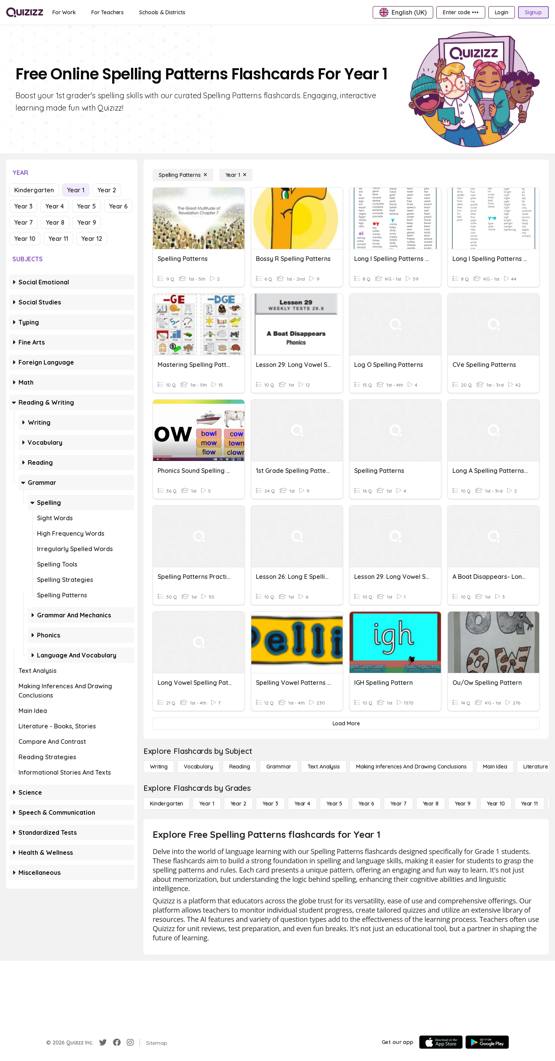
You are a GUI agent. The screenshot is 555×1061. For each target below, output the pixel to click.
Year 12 (91, 238)
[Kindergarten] (166, 803)
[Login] (501, 12)
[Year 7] (398, 803)
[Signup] (533, 12)
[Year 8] (430, 803)
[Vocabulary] (198, 766)
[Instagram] (130, 1042)
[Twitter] (103, 1042)
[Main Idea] (495, 766)
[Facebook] (117, 1042)
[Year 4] (302, 803)
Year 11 (58, 238)
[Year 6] (366, 803)
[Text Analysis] (323, 766)
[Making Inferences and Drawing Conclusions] (411, 766)
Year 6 (118, 206)
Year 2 (107, 190)
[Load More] (346, 723)
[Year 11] (529, 803)
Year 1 (75, 190)
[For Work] (64, 12)
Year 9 (86, 222)
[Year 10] (495, 803)
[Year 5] (334, 803)
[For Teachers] (107, 12)
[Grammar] (279, 766)
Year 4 (54, 206)
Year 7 (23, 222)
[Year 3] (270, 803)
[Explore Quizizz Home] (24, 12)
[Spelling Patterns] (183, 175)
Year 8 (55, 222)
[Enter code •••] (460, 12)
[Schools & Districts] (162, 12)
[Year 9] (462, 803)
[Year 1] (235, 175)
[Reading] (240, 766)
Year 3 (23, 206)
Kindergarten (34, 190)
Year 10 (24, 238)
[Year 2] (238, 803)
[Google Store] (487, 1042)
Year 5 (86, 206)
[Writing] (158, 766)
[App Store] (440, 1042)
